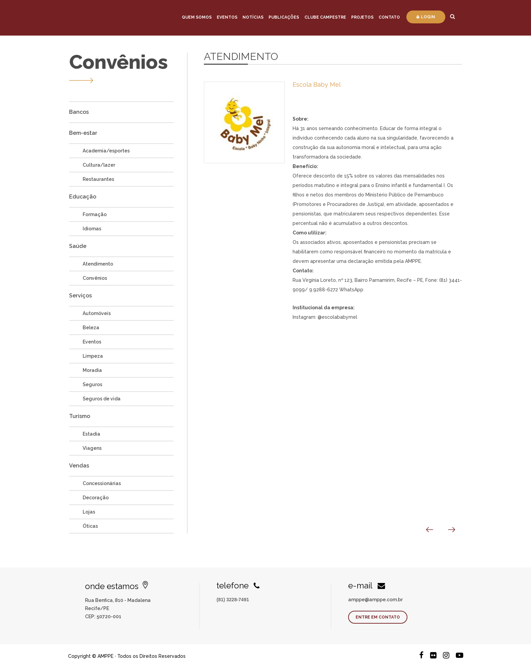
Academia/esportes (106, 150)
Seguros (92, 384)
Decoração (96, 497)
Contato (389, 17)
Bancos (79, 112)
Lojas (89, 512)
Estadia (91, 434)
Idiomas (92, 228)
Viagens (92, 448)
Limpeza (93, 356)
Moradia (92, 370)
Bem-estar (83, 133)
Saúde (77, 246)
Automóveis (97, 313)
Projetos (362, 17)
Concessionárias (102, 483)
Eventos (227, 17)
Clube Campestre (325, 17)
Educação (82, 196)
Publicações (284, 17)
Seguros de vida (102, 398)
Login (426, 17)
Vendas (79, 465)
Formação (95, 214)
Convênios (95, 278)
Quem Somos (197, 17)
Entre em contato (378, 617)
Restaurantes (98, 179)
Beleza (91, 327)
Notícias (252, 17)
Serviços (80, 295)
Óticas (90, 526)
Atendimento (98, 264)
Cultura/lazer (99, 165)
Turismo (79, 416)
